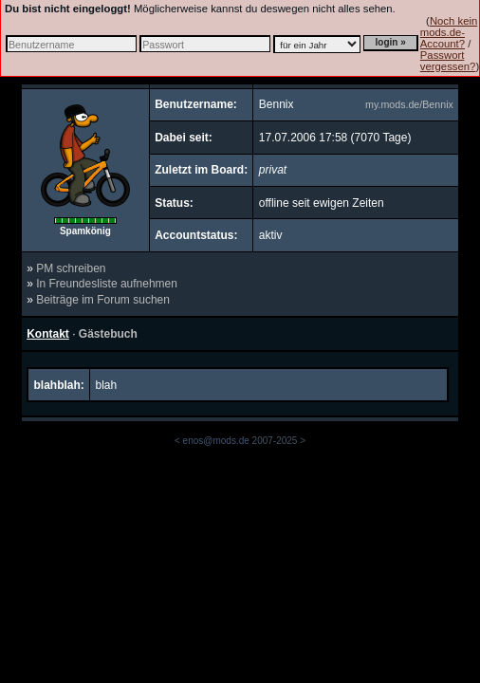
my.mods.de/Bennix (409, 104)
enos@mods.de (216, 440)
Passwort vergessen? (448, 60)
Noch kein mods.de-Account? (448, 32)
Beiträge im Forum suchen (103, 299)
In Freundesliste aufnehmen (106, 283)
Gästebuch (108, 334)
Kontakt (48, 334)
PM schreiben (70, 268)
